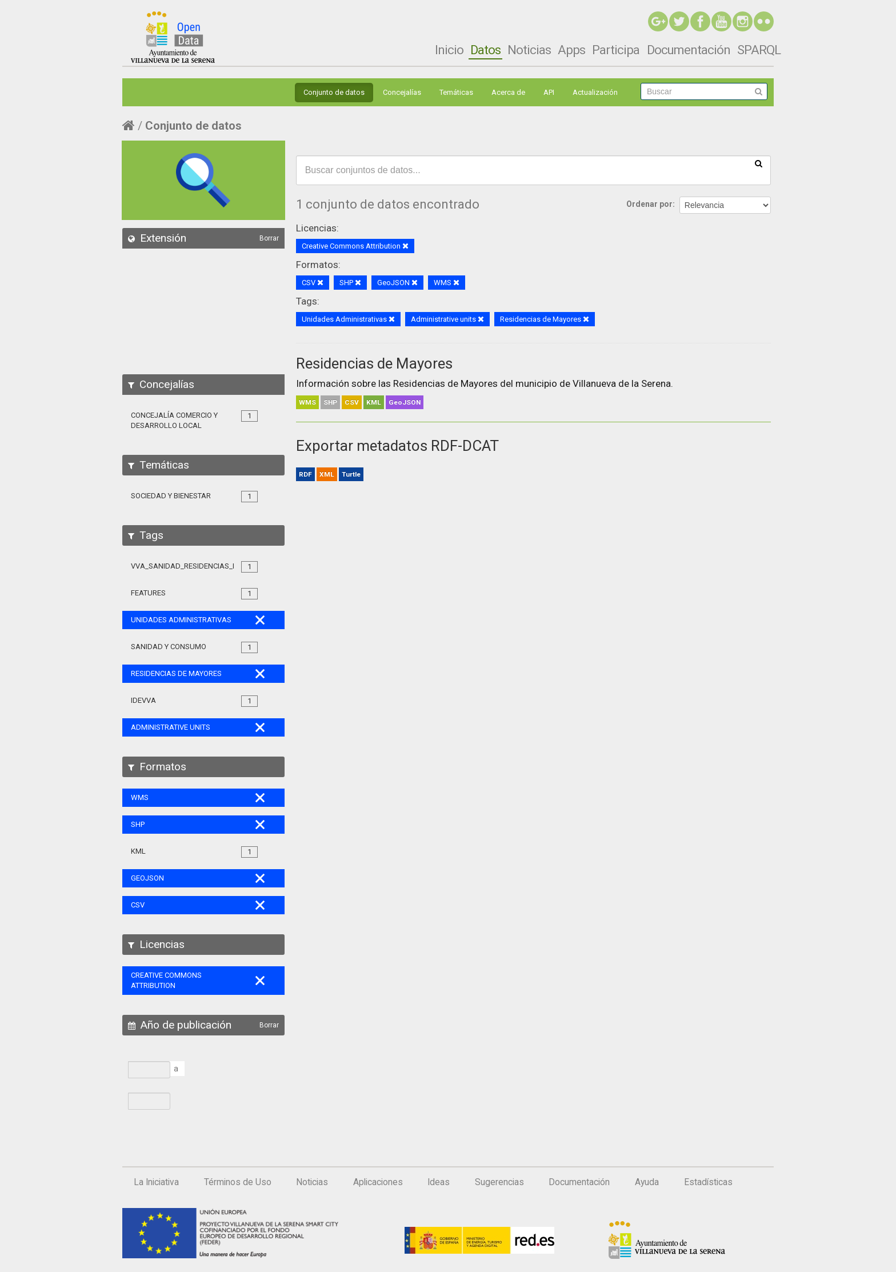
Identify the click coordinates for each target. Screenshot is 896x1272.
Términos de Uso (237, 1182)
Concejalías (402, 92)
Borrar (269, 238)
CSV (352, 402)
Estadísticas (708, 1182)
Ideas (438, 1182)
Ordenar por (649, 204)
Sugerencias (499, 1182)
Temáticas (456, 92)
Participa (615, 49)
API (548, 92)
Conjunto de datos (334, 92)
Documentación (688, 49)
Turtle (351, 474)
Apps (571, 49)
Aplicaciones (378, 1182)
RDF (305, 474)
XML (326, 474)
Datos (485, 49)
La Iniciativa (156, 1182)
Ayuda (647, 1182)
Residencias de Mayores (374, 363)
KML (373, 402)
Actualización (595, 92)
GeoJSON (405, 402)
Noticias (529, 49)
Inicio (449, 49)
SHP (330, 402)
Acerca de (508, 92)
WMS (307, 402)
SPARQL (759, 49)
